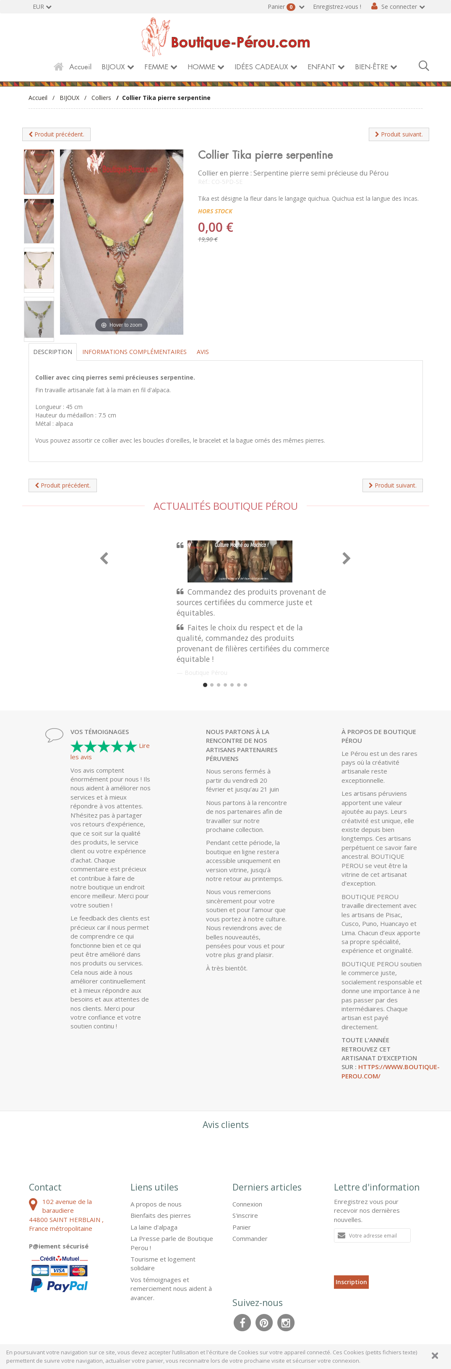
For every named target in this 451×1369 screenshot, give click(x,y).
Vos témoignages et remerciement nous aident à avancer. (171, 1288)
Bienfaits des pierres (160, 1215)
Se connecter (399, 6)
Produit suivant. (399, 134)
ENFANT (322, 67)
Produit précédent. (56, 134)
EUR (38, 6)
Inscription (351, 1282)
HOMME (201, 67)
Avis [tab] (203, 352)
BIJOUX (113, 67)
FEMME (156, 67)
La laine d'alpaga (153, 1227)
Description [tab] (52, 352)
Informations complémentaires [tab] (134, 352)
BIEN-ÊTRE (371, 67)
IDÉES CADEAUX (261, 67)
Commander (250, 1238)
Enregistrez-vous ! (337, 6)
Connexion (247, 1204)
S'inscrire (245, 1215)
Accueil (80, 67)
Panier (282, 7)
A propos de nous (156, 1204)
